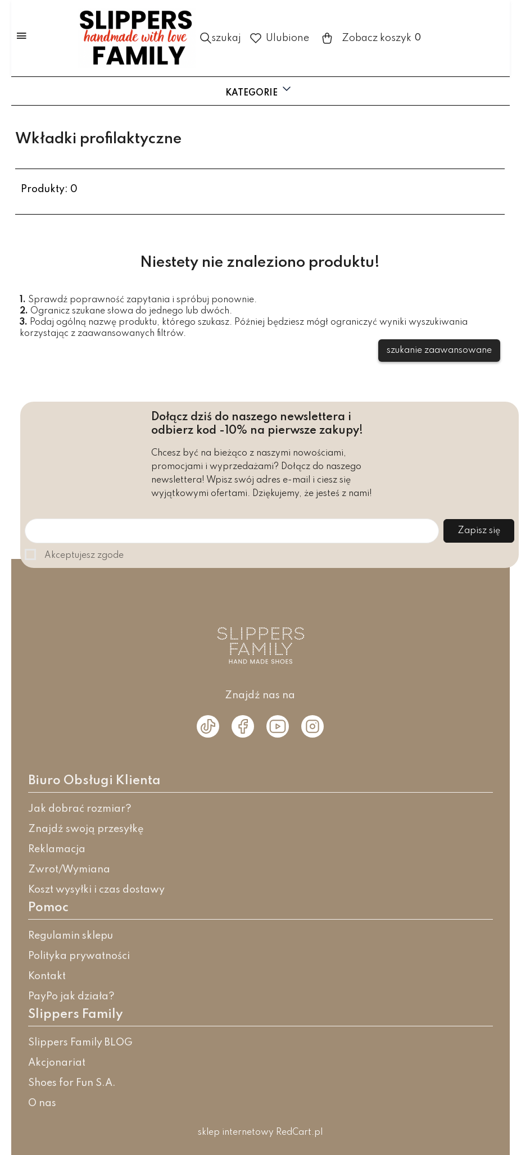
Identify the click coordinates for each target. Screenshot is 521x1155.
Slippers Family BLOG (80, 1043)
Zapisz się (478, 530)
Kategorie (259, 90)
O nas (42, 1103)
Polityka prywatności (79, 956)
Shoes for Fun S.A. (72, 1083)
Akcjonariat (56, 1063)
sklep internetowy (236, 1132)
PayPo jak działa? (71, 997)
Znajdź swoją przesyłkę (86, 829)
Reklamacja (56, 849)
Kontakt (47, 976)
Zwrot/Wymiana (69, 870)
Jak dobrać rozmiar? (80, 809)
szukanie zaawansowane (439, 350)
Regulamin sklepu (70, 936)
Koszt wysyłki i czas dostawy (96, 890)
